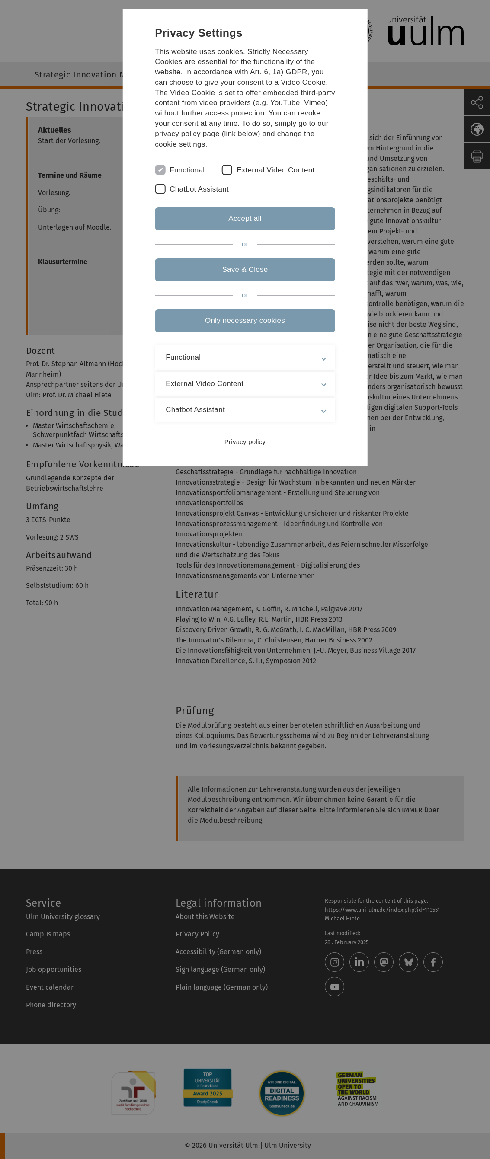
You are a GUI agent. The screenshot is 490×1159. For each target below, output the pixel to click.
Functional (187, 170)
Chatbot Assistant (199, 189)
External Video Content (275, 170)
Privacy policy (245, 441)
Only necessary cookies (245, 320)
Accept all (244, 218)
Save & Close (245, 269)
